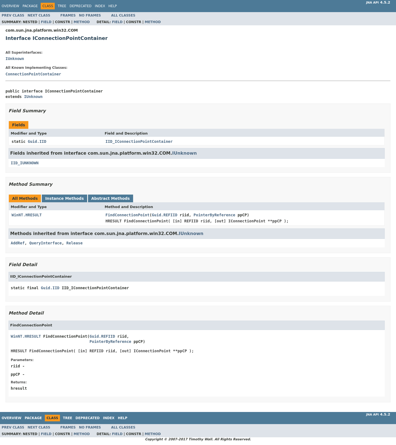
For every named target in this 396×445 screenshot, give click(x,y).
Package (30, 6)
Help (112, 6)
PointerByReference (214, 215)
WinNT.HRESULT (27, 215)
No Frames (90, 15)
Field (46, 22)
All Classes (123, 15)
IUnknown (15, 58)
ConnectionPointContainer (33, 74)
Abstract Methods (110, 198)
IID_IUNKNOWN (24, 163)
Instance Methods (64, 198)
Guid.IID (37, 141)
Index (100, 6)
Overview (10, 6)
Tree (62, 6)
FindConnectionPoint (128, 215)
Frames (68, 15)
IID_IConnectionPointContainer (139, 141)
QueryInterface (45, 243)
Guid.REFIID (164, 215)
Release (74, 243)
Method (82, 22)
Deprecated (81, 6)
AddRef (18, 243)
